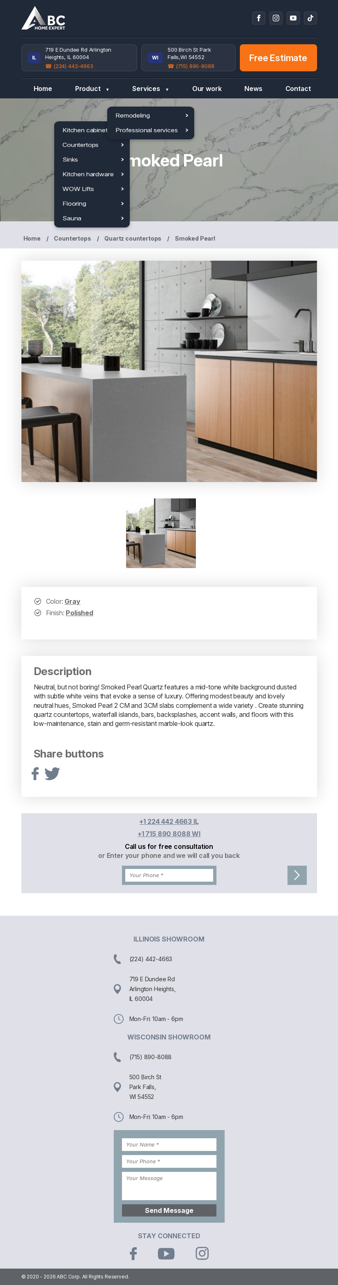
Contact (298, 88)
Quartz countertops (132, 238)
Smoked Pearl (195, 238)
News (253, 88)
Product (92, 88)
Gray (72, 601)
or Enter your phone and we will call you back (169, 855)
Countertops (72, 238)
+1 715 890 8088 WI (169, 834)
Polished (79, 613)
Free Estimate (278, 57)
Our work (207, 88)
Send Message (169, 1210)
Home (43, 88)
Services (150, 88)
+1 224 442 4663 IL (168, 821)
